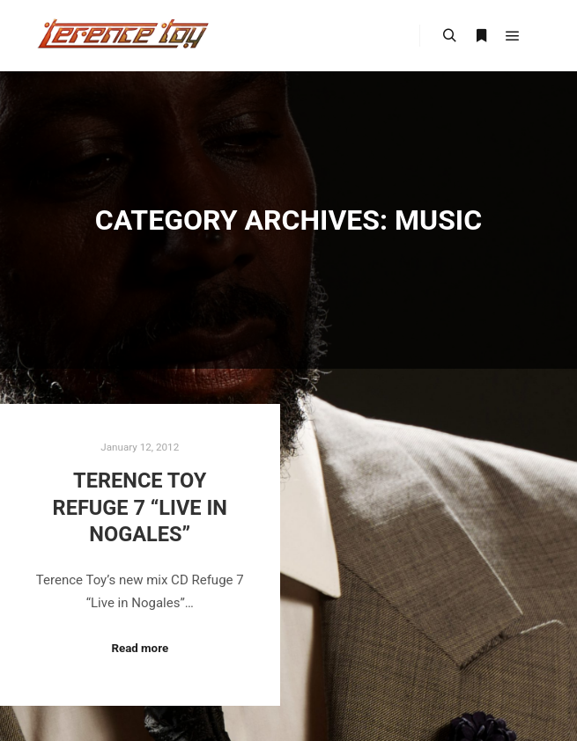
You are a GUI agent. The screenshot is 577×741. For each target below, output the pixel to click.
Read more (139, 648)
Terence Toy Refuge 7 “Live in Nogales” (140, 507)
